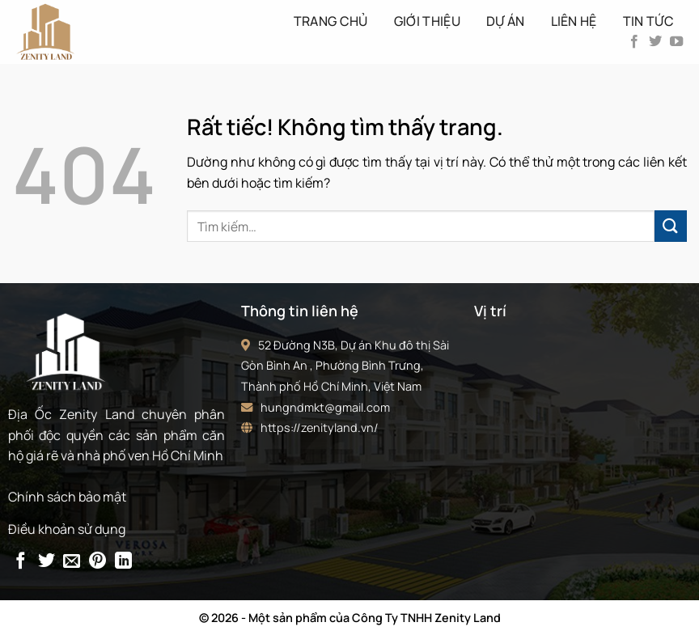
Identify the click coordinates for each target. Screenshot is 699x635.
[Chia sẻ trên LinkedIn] (123, 561)
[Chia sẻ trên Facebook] (20, 561)
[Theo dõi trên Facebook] (634, 42)
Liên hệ (574, 21)
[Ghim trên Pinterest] (97, 561)
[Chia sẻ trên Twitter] (46, 561)
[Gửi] (671, 226)
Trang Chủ (331, 21)
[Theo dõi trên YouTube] (676, 42)
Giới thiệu (427, 21)
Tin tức (648, 21)
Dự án (505, 21)
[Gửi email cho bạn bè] (71, 561)
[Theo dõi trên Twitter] (655, 42)
